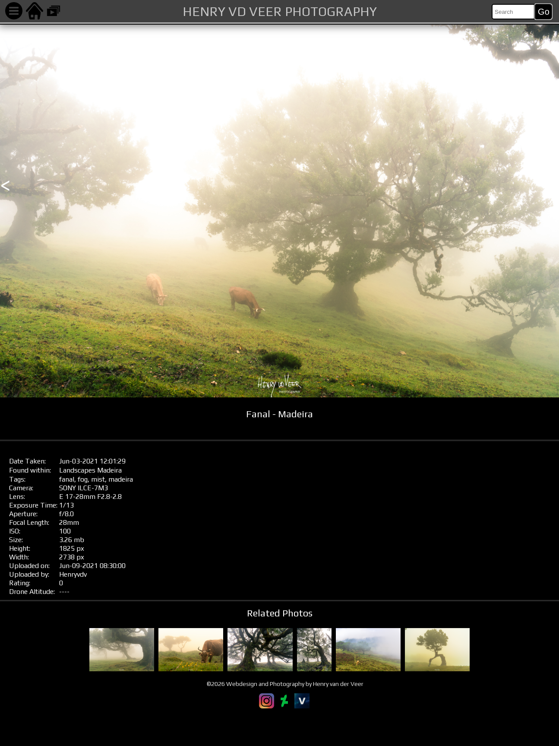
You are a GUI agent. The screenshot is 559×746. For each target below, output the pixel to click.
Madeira (109, 470)
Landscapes (77, 470)
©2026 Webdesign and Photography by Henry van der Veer (285, 683)
